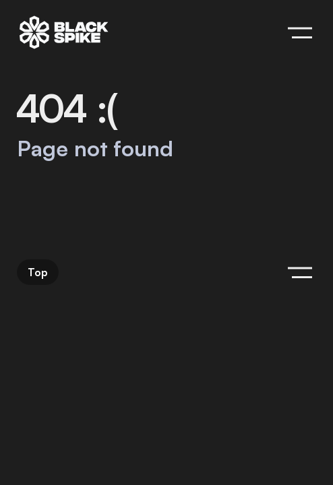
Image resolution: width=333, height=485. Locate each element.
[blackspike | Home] (64, 32)
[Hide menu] (300, 32)
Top (38, 272)
